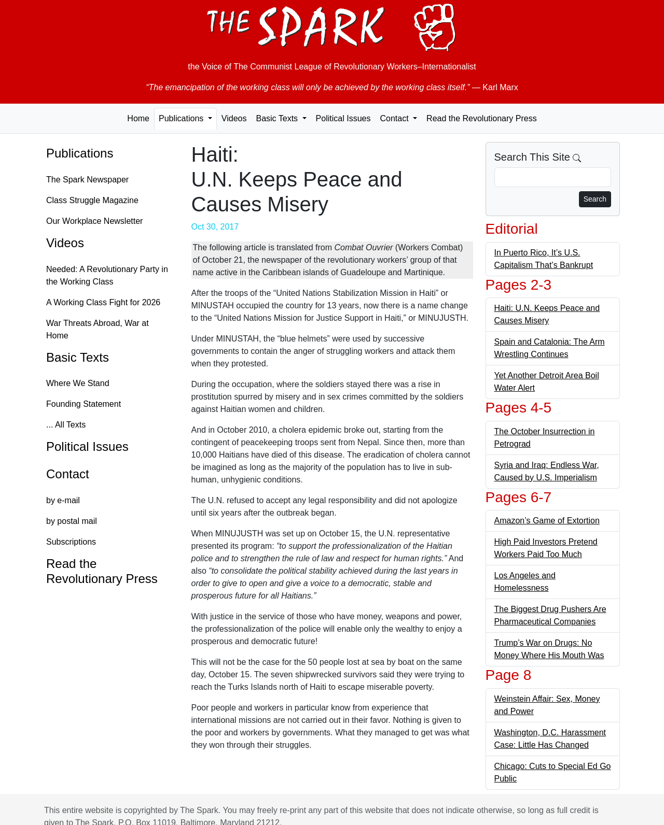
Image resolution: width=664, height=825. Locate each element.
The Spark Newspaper (87, 179)
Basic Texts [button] (278, 118)
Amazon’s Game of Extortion (547, 520)
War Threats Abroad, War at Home (97, 329)
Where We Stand (77, 383)
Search (595, 199)
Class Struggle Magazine (92, 200)
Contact (67, 474)
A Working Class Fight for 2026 (103, 302)
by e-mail (63, 500)
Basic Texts (77, 357)
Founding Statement (83, 404)
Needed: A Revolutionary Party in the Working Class (107, 275)
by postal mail (71, 521)
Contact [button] (395, 118)
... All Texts (66, 424)
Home (138, 118)
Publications (79, 153)
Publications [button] (182, 118)
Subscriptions (71, 541)
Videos (234, 118)
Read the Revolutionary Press (481, 118)
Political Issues (343, 118)
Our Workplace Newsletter (94, 221)
